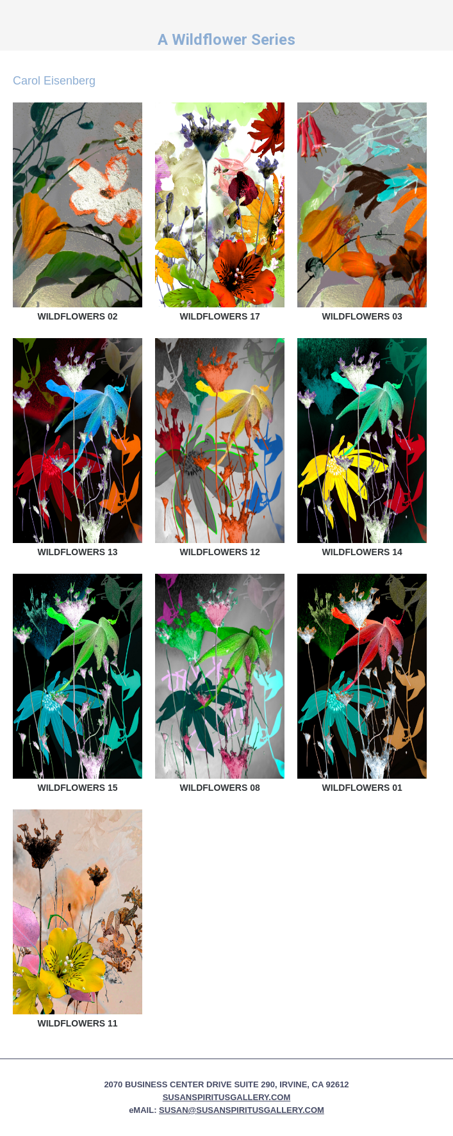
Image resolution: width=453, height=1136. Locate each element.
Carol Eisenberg (54, 80)
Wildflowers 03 (362, 316)
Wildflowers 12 (220, 552)
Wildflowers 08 (220, 788)
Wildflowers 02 (77, 316)
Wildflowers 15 (77, 788)
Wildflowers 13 (77, 552)
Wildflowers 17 (220, 316)
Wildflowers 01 (362, 788)
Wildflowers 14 (362, 552)
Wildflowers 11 (77, 1023)
